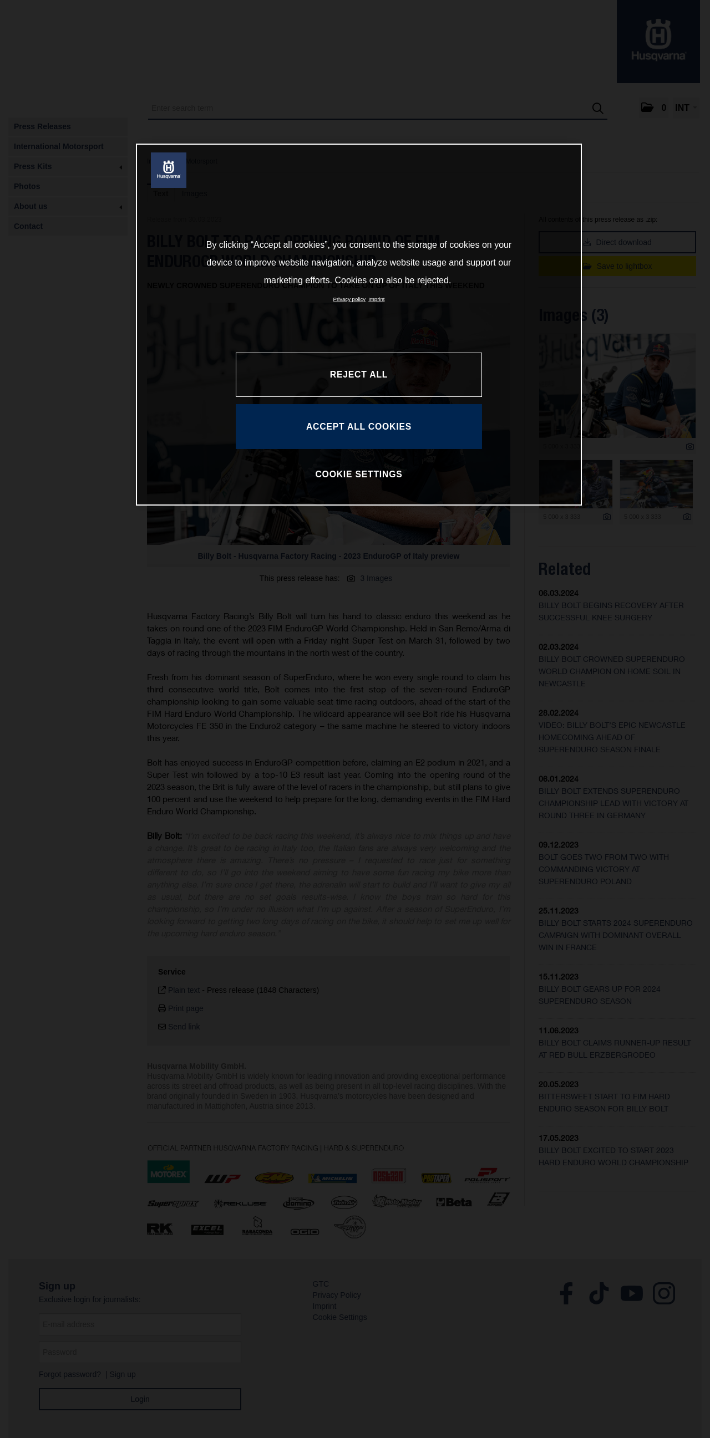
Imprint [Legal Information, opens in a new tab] (376, 299)
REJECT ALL (359, 374)
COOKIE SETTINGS (358, 474)
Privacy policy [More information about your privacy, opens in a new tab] (349, 299)
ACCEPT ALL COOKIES (359, 426)
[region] (359, 324)
